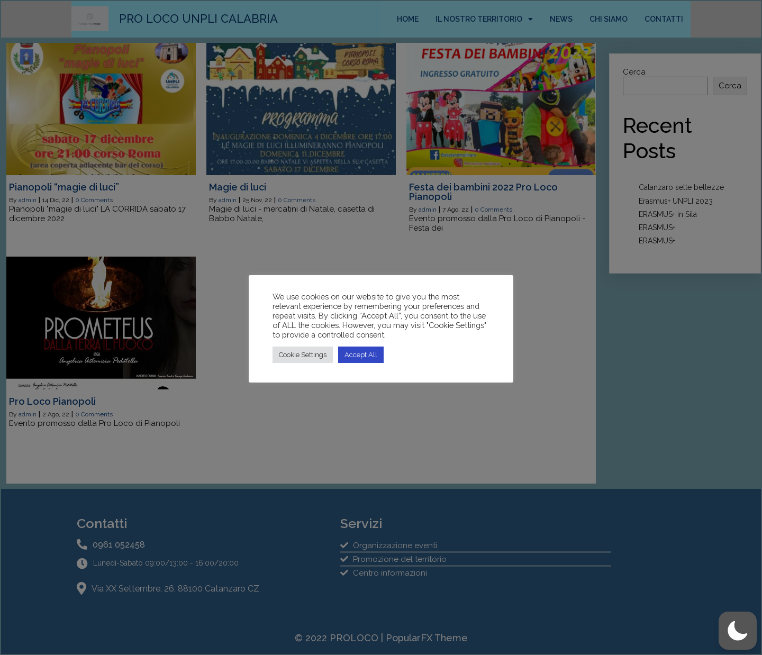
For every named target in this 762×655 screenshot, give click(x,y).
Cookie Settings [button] (302, 355)
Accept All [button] (360, 355)
